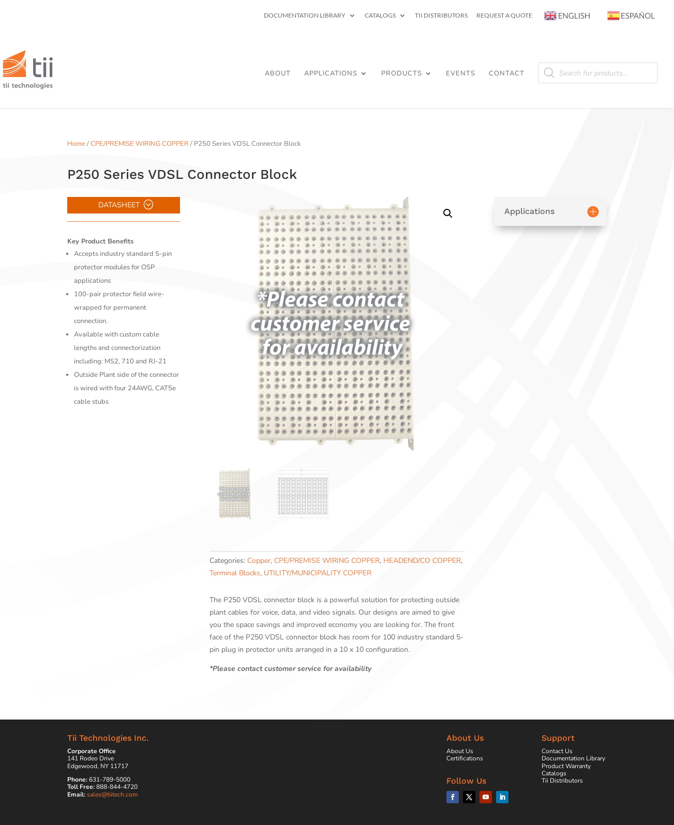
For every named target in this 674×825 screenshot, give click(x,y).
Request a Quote (504, 15)
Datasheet (119, 205)
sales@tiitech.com (112, 794)
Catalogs (380, 15)
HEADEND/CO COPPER (422, 561)
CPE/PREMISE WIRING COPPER (140, 143)
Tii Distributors (441, 15)
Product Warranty (566, 766)
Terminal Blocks (234, 573)
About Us (459, 751)
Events (460, 74)
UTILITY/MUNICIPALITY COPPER (317, 573)
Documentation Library (305, 15)
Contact (507, 74)
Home (76, 143)
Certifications (464, 758)
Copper (259, 561)
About (278, 74)
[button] (448, 213)
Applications (330, 74)
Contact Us (557, 751)
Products (401, 74)
